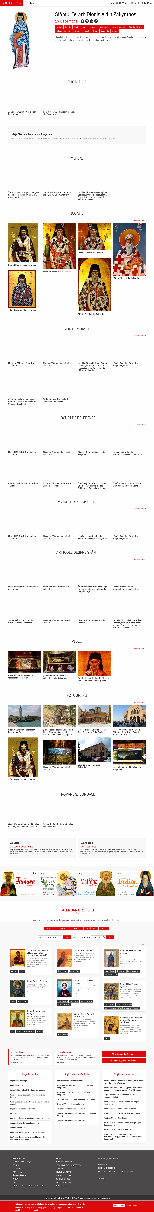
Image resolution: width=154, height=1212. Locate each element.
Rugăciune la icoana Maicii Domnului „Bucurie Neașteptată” (75, 1098)
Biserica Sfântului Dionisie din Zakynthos (56, 375)
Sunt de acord (119, 1205)
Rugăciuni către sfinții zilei (77, 1086)
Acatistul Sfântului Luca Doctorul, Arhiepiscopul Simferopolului (122, 1135)
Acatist (59, 27)
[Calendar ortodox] (117, 3)
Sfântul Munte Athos (111, 986)
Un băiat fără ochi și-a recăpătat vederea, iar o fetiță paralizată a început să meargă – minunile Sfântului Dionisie (92, 207)
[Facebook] (129, 3)
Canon (60, 982)
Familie (16, 1177)
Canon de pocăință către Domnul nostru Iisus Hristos (27, 1107)
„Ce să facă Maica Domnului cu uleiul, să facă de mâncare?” (57, 205)
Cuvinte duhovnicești (22, 1173)
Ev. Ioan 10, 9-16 (88, 858)
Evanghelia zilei (64, 1063)
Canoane (63, 940)
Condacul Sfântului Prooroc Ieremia (71, 1120)
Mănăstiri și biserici (135, 27)
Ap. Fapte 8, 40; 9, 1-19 (17, 1074)
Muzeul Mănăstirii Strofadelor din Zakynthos (23, 464)
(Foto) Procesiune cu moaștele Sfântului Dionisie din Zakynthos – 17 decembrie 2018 (23, 413)
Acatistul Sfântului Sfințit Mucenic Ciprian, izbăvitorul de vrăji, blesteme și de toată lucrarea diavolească (123, 1148)
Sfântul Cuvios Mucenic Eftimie (83, 993)
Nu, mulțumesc (131, 1205)
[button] (29, 3)
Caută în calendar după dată (81, 949)
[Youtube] (132, 3)
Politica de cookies (106, 1179)
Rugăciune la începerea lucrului (22, 1120)
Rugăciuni (77, 82)
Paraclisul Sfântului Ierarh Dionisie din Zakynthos (59, 113)
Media (15, 1190)
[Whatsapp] (87, 21)
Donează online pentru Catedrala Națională (116, 1183)
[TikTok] (138, 3)
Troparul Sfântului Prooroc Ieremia (70, 1115)
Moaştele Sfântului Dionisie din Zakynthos (57, 779)
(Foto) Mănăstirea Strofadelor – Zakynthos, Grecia (127, 375)
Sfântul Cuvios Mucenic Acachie (130, 963)
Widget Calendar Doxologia (124, 1065)
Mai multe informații (30, 1210)
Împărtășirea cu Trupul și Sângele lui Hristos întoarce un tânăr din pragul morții (23, 206)
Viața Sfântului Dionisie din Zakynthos (66, 134)
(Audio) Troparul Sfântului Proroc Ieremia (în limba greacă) (77, 1126)
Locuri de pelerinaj (118, 27)
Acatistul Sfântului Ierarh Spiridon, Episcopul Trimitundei (121, 1114)
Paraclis (68, 27)
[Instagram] (135, 3)
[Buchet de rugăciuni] (123, 3)
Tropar (95, 31)
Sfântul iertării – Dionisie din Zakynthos (56, 599)
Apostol (115, 31)
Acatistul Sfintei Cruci (18, 1139)
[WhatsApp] (141, 3)
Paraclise (77, 940)
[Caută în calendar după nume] (50, 948)
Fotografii (86, 31)
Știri (15, 1194)
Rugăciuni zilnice (30, 1086)
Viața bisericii (19, 1170)
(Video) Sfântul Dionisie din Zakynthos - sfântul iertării (55, 688)
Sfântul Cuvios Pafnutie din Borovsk (84, 1026)
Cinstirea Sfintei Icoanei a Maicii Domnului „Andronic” (131, 1031)
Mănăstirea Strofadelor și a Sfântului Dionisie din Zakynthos (127, 464)
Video (77, 31)
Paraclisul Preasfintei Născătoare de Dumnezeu (28, 1101)
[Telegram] (148, 3)
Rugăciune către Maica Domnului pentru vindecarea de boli (119, 1107)
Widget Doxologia (63, 1194)
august (79, 931)
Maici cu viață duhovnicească (68, 1177)
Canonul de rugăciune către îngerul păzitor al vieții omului (29, 1114)
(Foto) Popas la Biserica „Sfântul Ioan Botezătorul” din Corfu (127, 496)
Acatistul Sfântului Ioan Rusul (115, 1129)
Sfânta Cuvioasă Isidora (37, 992)
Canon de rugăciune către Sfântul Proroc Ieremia (76, 1111)
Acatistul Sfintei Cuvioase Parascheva (24, 1134)
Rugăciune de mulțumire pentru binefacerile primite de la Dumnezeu (27, 1149)
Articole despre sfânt (64, 31)
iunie (68, 931)
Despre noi (102, 1176)
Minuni (84, 27)
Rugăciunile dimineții (18, 1092)
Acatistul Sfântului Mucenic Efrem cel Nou (120, 1120)
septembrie (87, 931)
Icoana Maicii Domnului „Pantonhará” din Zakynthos (126, 599)
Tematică (59, 1180)
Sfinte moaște (103, 27)
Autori (58, 1170)
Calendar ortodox (77, 922)
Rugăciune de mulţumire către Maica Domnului (28, 1144)
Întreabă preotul (20, 1187)
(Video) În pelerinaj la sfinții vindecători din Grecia (55, 411)
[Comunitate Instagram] (145, 3)
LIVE (112, 3)
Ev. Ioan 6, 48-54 (62, 1074)
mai (63, 931)
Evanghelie (105, 31)
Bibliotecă (17, 1184)
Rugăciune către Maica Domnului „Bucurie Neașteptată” (73, 1105)
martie (52, 931)
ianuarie (36, 931)
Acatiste (50, 940)
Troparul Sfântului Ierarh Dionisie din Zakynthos (58, 836)
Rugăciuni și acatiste (124, 1086)
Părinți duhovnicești (65, 1173)
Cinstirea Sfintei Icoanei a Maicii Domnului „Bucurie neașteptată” (37, 964)
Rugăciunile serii (16, 1097)
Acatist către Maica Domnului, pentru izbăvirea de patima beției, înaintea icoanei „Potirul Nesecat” (123, 1100)
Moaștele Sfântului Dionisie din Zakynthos (22, 375)
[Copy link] (96, 21)
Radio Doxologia (63, 1197)
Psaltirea (13, 1125)
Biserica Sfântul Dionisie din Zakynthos (90, 777)
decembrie (116, 931)
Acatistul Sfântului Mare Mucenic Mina (118, 1141)
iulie (73, 931)
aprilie (58, 931)
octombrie (97, 931)
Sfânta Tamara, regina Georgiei (37, 1023)
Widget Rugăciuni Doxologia (123, 1072)
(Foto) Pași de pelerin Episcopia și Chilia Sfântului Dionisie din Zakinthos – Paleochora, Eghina (93, 497)
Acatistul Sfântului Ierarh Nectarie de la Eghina (122, 1125)
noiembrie (106, 931)
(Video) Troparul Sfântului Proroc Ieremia (73, 1132)
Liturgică (17, 1180)
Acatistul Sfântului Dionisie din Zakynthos (22, 113)
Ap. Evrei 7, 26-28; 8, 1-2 (21, 858)
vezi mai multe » (140, 176)
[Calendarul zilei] (120, 3)
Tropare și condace (77, 806)
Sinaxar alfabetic (63, 1184)
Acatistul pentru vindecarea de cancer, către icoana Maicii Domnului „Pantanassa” (124, 1093)
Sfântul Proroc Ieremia (83, 962)
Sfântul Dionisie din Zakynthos (22, 276)
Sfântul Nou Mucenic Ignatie (129, 996)
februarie (45, 931)
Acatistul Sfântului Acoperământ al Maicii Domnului (30, 1129)
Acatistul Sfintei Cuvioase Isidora (70, 1092)
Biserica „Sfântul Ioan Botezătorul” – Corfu (24, 496)
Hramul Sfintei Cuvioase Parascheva (28, 1197)
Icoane (92, 27)
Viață (76, 27)
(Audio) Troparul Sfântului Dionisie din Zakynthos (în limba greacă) (93, 690)
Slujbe (104, 940)
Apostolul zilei (17, 1063)
